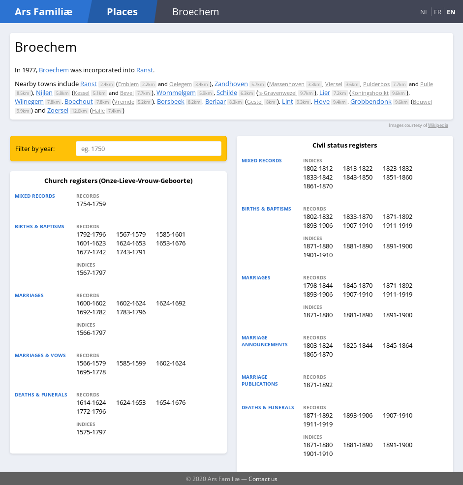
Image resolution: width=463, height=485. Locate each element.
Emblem (128, 84)
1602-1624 (131, 303)
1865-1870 (318, 354)
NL (424, 11)
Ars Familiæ (43, 11)
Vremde (124, 101)
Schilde (226, 92)
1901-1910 (318, 254)
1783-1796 (131, 311)
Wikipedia (438, 125)
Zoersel (57, 110)
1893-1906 (318, 225)
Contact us (263, 479)
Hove (322, 101)
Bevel (127, 92)
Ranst (144, 69)
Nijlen (44, 92)
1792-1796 (91, 234)
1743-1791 (131, 251)
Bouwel (422, 101)
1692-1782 (91, 311)
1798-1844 (318, 285)
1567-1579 (131, 234)
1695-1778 (91, 371)
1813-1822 (357, 168)
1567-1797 (91, 272)
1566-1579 (91, 363)
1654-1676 (170, 402)
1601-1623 (91, 243)
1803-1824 (318, 345)
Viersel (333, 84)
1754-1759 (91, 203)
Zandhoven (231, 83)
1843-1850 (357, 177)
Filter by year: (35, 148)
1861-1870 (318, 186)
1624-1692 (170, 303)
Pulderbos (376, 84)
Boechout (78, 101)
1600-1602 (91, 303)
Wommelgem (176, 92)
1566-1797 (91, 332)
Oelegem (180, 84)
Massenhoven (287, 84)
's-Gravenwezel (277, 92)
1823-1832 (397, 168)
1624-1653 (131, 243)
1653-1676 (170, 243)
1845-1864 (397, 345)
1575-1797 (91, 431)
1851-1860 (397, 177)
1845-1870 (357, 285)
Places (122, 11)
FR (437, 11)
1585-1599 (131, 363)
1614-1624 (91, 402)
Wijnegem (29, 101)
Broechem (54, 69)
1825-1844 (357, 345)
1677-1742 (91, 251)
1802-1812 (318, 168)
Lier (324, 92)
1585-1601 (170, 234)
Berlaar (215, 101)
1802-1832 (318, 216)
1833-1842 (318, 177)
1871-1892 (397, 216)
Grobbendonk (371, 101)
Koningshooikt (370, 92)
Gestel (255, 101)
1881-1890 (357, 246)
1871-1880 (318, 246)
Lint (287, 101)
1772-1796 (91, 411)
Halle (98, 110)
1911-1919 (397, 225)
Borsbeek (171, 101)
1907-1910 (357, 225)
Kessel (82, 92)
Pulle (426, 84)
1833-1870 (357, 216)
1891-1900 (397, 246)
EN (451, 11)
